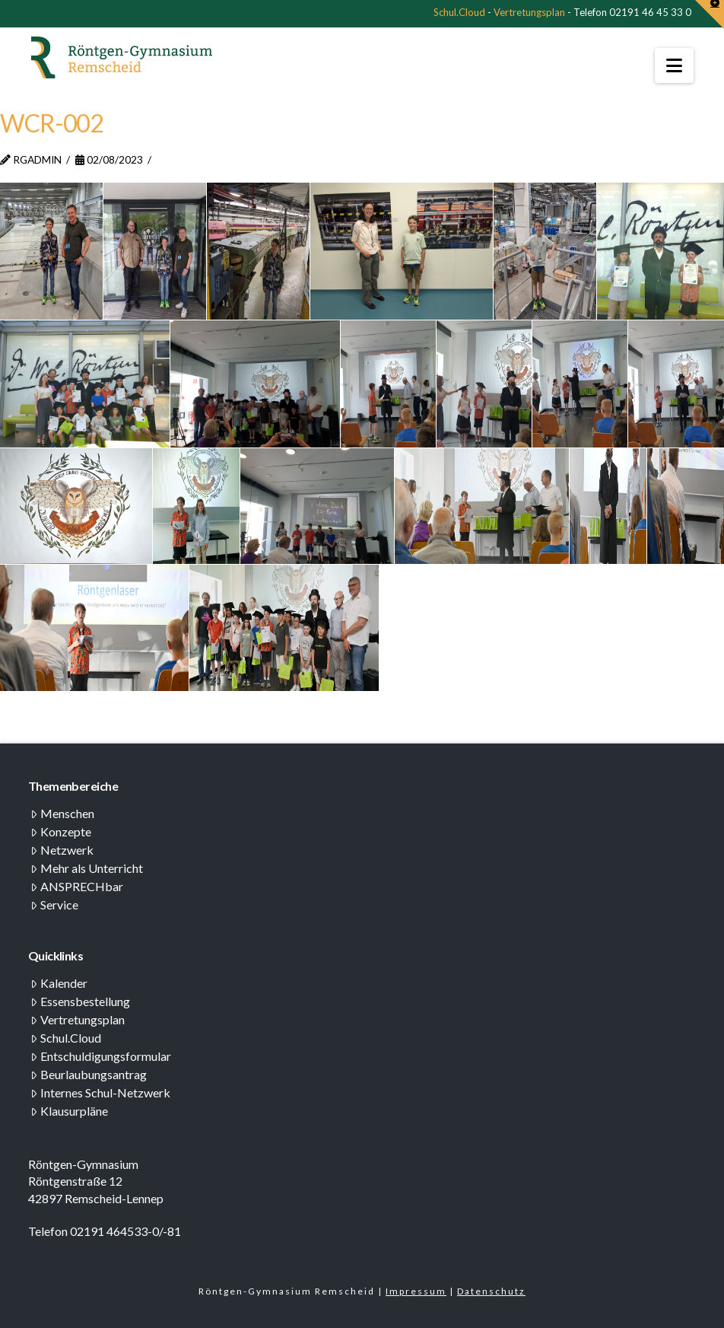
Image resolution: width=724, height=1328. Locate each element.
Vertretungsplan (529, 12)
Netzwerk (62, 849)
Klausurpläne (69, 1110)
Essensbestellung (80, 1001)
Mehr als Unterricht (86, 868)
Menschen (62, 813)
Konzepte (60, 831)
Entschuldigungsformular (100, 1056)
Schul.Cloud (459, 12)
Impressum (416, 1291)
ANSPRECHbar (76, 886)
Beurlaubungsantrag (88, 1074)
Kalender (58, 983)
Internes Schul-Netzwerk (100, 1092)
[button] (674, 65)
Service (54, 904)
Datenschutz (491, 1291)
